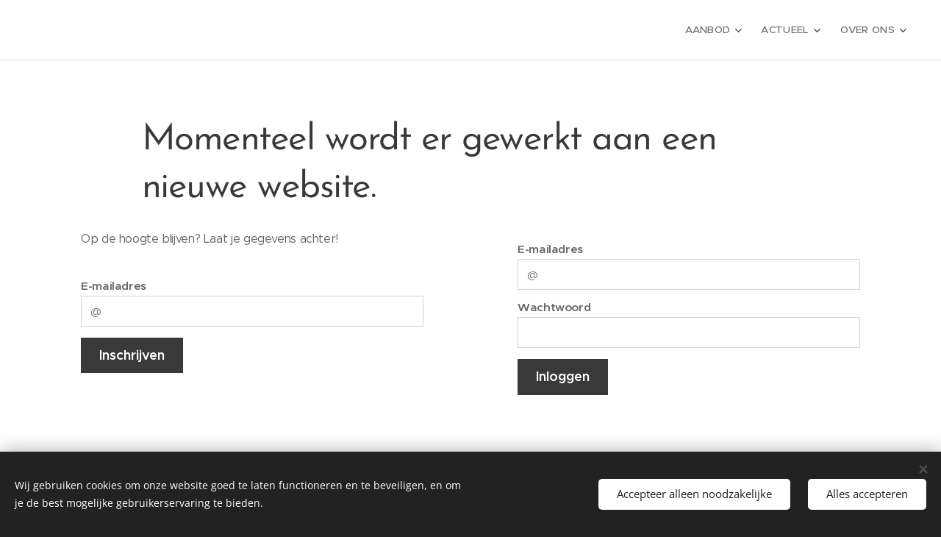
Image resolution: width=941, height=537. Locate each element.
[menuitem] (719, 30)
